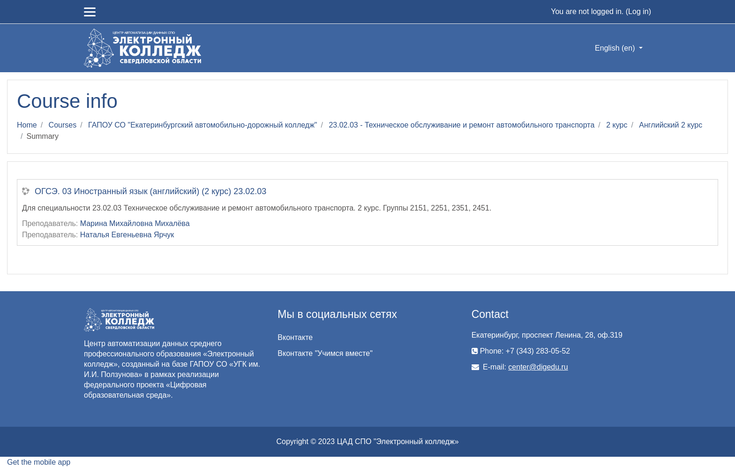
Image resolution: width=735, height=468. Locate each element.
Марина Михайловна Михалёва (135, 223)
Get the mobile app (38, 462)
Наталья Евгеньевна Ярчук (127, 235)
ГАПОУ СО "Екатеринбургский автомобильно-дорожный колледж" (202, 125)
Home (27, 125)
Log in (638, 11)
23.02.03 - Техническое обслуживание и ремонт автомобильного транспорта (461, 125)
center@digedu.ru (538, 367)
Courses (63, 125)
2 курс (616, 125)
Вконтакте (295, 337)
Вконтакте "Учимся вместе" (325, 353)
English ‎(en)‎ (616, 48)
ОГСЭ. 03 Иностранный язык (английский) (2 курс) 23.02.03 (150, 191)
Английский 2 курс (670, 125)
